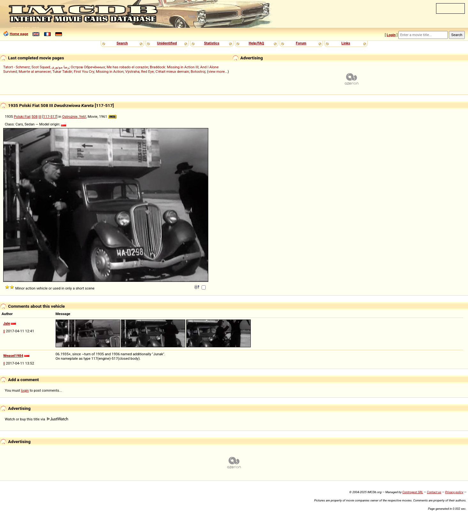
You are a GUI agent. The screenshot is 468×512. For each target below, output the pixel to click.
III (39, 116)
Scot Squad (40, 67)
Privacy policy (454, 492)
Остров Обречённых (88, 67)
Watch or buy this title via (36, 419)
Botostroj (198, 71)
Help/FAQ (256, 43)
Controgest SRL (412, 492)
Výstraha (132, 71)
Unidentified (167, 43)
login (25, 390)
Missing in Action (110, 71)
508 (34, 116)
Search (122, 43)
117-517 (49, 116)
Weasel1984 (13, 355)
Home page (19, 34)
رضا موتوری (60, 67)
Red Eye (147, 71)
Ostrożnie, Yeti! (74, 116)
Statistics (211, 43)
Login (391, 35)
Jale (6, 323)
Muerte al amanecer (35, 71)
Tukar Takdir (62, 71)
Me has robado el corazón (127, 67)
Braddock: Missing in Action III (174, 67)
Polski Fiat (22, 116)
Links (345, 43)
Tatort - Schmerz (16, 67)
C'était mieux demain (172, 71)
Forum (301, 43)
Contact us (434, 492)
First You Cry (84, 71)
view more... (218, 71)
